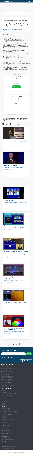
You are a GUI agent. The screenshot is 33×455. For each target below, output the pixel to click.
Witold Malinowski (8, 169)
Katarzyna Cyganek (7, 26)
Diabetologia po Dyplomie (7, 370)
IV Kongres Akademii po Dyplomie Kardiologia (14, 331)
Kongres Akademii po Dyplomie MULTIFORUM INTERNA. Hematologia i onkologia (16, 142)
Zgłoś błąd (4, 416)
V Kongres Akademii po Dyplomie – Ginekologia (14, 280)
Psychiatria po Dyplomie (7, 384)
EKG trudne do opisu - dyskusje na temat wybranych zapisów (15, 329)
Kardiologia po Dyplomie (7, 373)
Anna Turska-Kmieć (8, 229)
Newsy (4, 392)
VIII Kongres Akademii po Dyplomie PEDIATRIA (14, 228)
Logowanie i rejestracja (7, 421)
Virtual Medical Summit (7, 395)
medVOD (4, 400)
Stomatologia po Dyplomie (7, 387)
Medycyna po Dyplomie (7, 376)
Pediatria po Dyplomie (6, 382)
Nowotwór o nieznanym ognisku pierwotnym (16, 140)
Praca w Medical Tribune (8, 448)
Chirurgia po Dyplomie (6, 367)
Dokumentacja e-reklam (8, 419)
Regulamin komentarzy (7, 424)
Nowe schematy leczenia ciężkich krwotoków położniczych (16, 277)
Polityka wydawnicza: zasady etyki (10, 411)
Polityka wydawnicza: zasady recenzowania (12, 413)
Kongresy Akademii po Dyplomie (10, 394)
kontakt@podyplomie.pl (8, 439)
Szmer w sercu (8, 226)
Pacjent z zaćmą (8, 200)
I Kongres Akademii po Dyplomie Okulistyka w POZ (15, 202)
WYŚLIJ (29, 353)
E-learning (4, 401)
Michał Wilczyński (7, 204)
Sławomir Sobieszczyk (8, 282)
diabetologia (7, 29)
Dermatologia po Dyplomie (7, 368)
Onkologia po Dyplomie (7, 381)
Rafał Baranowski (7, 333)
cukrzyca (18, 29)
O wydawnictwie (6, 408)
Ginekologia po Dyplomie (7, 371)
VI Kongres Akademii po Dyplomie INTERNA (13, 306)
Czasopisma (5, 390)
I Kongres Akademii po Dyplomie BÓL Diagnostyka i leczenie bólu (15, 255)
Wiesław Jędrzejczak (8, 307)
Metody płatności (6, 425)
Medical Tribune (5, 374)
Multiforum (5, 397)
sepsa (14, 29)
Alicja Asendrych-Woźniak (9, 144)
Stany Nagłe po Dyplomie (7, 385)
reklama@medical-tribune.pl (9, 446)
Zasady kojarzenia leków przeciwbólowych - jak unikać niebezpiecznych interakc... (16, 252)
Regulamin (4, 422)
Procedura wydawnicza (7, 410)
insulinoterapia (6, 30)
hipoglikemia (23, 29)
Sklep (3, 404)
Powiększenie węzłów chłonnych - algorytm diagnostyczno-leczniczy (15, 303)
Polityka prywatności (7, 414)
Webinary (4, 398)
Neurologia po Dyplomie (7, 377)
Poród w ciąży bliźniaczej (10, 165)
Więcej (16, 344)
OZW (11, 29)
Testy (3, 403)
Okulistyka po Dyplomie (7, 379)
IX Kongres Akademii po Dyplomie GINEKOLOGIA (14, 167)
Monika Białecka (7, 257)
